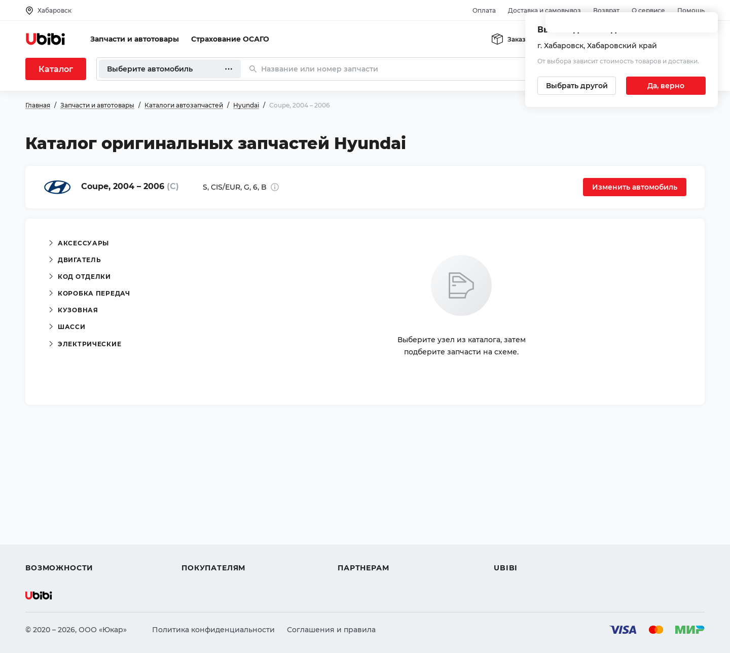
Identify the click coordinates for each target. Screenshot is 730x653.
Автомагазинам (367, 513)
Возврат (606, 10)
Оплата (484, 10)
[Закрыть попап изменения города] (706, 25)
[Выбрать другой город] (576, 86)
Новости (510, 531)
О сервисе (648, 10)
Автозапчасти (51, 494)
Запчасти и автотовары (134, 39)
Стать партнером (370, 549)
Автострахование (58, 513)
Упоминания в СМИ (531, 549)
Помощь (691, 10)
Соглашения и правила (331, 629)
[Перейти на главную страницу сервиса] (45, 39)
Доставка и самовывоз (544, 10)
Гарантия (199, 549)
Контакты (511, 513)
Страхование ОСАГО (230, 39)
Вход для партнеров (376, 531)
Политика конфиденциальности (213, 629)
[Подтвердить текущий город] (666, 86)
